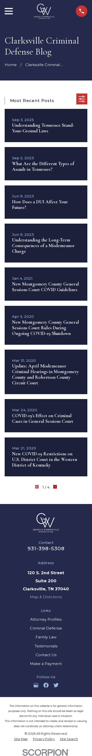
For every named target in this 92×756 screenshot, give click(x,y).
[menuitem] (21, 739)
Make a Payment (46, 663)
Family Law (46, 637)
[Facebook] (46, 685)
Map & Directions (46, 597)
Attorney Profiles (46, 619)
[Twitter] (56, 685)
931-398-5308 (45, 548)
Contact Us (46, 655)
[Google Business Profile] (36, 685)
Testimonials (46, 646)
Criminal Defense (46, 628)
